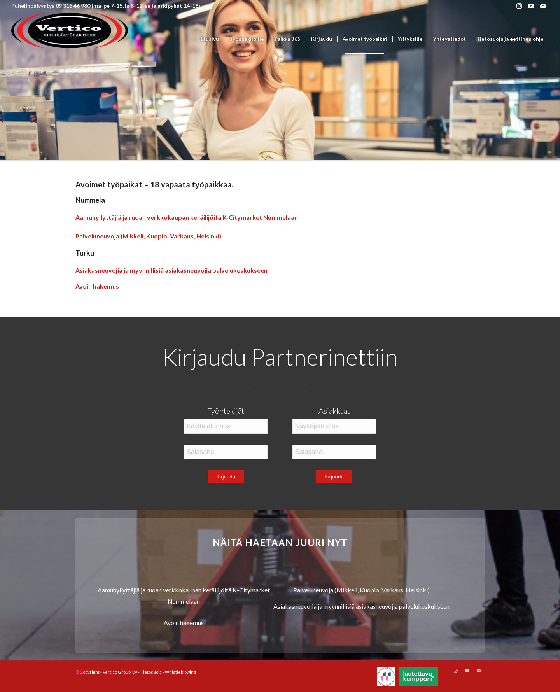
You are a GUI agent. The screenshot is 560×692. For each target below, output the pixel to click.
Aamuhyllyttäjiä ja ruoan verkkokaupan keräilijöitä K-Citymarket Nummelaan (186, 217)
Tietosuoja (151, 671)
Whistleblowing (180, 671)
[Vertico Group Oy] (69, 39)
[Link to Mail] (543, 6)
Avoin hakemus (97, 286)
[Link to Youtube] (531, 6)
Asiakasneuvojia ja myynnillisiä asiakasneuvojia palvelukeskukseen (171, 270)
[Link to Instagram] (519, 6)
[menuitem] (210, 39)
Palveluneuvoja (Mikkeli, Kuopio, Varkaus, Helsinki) (148, 236)
